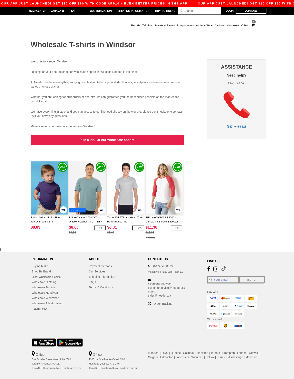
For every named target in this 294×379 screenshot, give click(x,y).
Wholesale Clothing (44, 274)
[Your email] (223, 272)
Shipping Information (133, 10)
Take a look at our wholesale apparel (107, 136)
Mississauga (235, 349)
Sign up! (251, 272)
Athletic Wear (204, 25)
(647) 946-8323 (236, 122)
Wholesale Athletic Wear (47, 295)
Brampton (228, 345)
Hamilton (202, 345)
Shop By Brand (41, 263)
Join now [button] (251, 10)
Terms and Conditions (125, 372)
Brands (135, 25)
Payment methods (100, 258)
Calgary (153, 349)
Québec (176, 345)
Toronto (215, 345)
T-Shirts (147, 25)
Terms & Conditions (101, 279)
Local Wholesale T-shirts (47, 269)
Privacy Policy (105, 372)
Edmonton (166, 349)
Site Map (142, 372)
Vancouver (182, 349)
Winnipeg (197, 349)
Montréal (153, 345)
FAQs (92, 274)
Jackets (220, 25)
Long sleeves (185, 25)
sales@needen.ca (159, 288)
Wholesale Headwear (45, 285)
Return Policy (40, 300)
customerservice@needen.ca (166, 280)
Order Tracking (163, 296)
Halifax (210, 349)
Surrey (221, 349)
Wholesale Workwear (45, 290)
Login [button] (230, 10)
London (242, 345)
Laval (164, 345)
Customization (101, 10)
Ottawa (253, 345)
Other (244, 25)
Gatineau (189, 345)
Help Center (37, 10)
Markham (251, 349)
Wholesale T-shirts (43, 279)
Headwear (233, 25)
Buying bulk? (165, 10)
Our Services (97, 263)
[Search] (199, 10)
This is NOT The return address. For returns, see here (56, 360)
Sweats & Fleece (164, 25)
